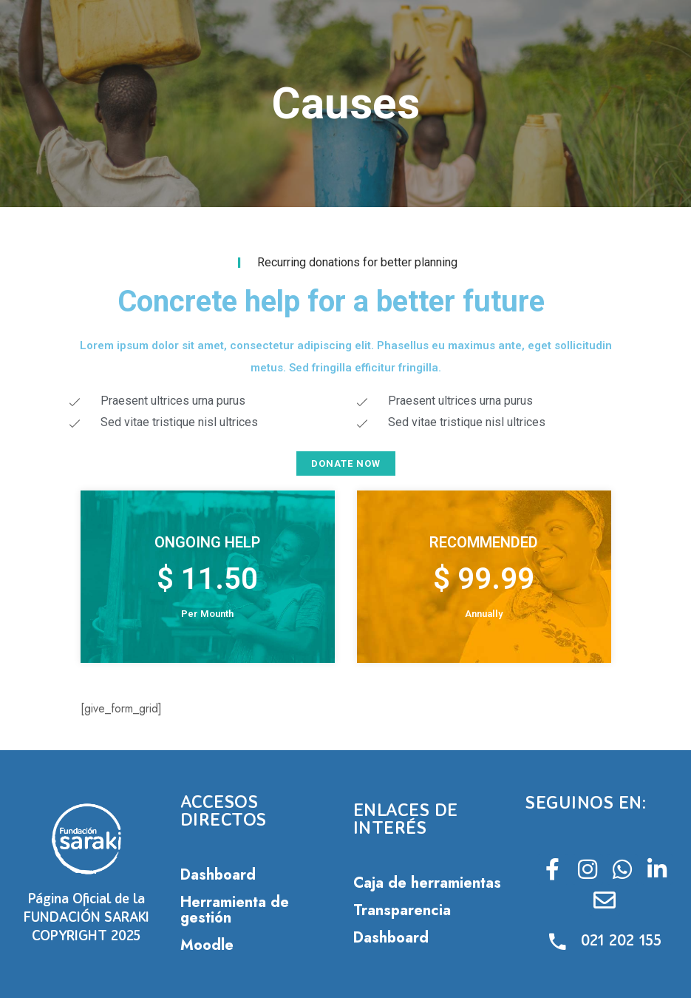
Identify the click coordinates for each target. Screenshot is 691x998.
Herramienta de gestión (234, 909)
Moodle (207, 945)
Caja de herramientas (427, 883)
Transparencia (402, 910)
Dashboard (218, 875)
